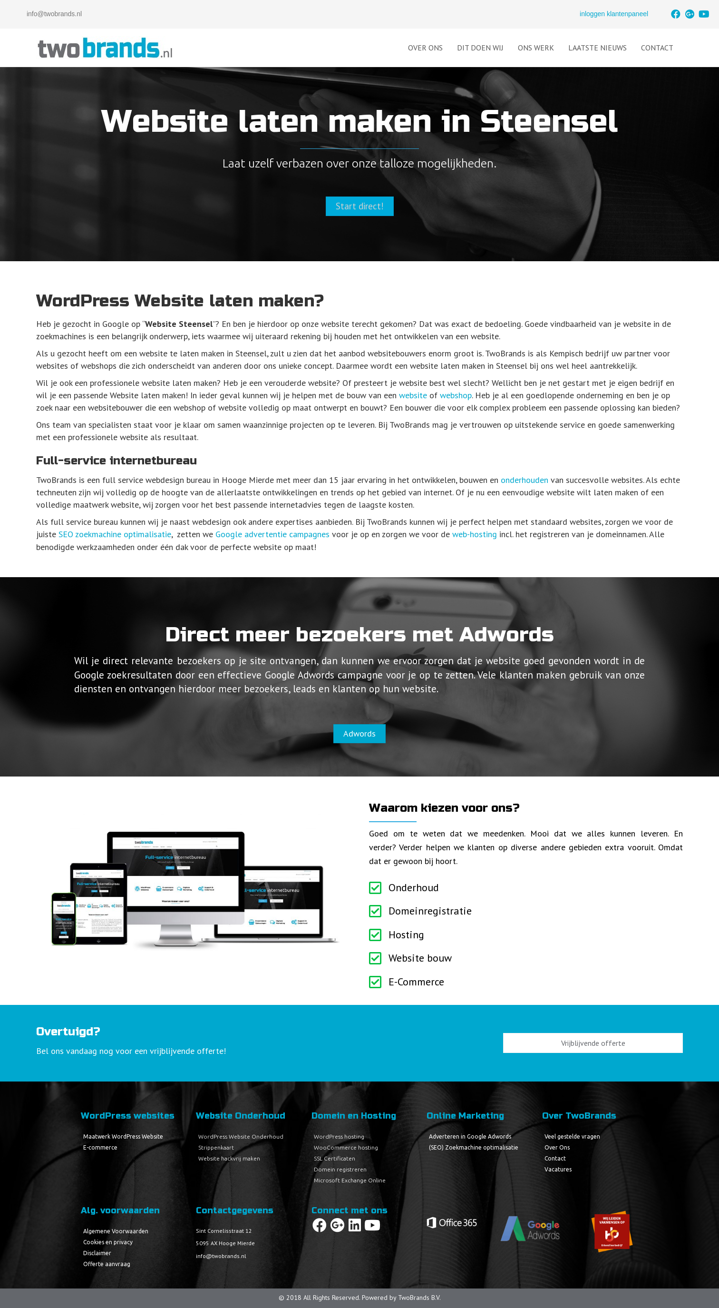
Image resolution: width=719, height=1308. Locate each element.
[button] (675, 14)
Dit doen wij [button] (480, 47)
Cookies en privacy (108, 1242)
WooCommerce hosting (346, 1147)
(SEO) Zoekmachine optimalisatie (473, 1147)
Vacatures (558, 1169)
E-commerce (100, 1147)
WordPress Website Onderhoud (240, 1136)
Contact (657, 47)
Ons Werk (536, 47)
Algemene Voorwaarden (115, 1231)
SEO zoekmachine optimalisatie (114, 534)
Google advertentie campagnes (272, 534)
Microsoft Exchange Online (350, 1180)
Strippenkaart (216, 1147)
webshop (456, 395)
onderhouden (524, 479)
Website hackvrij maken (229, 1158)
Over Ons (425, 47)
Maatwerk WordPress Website (123, 1136)
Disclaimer (97, 1253)
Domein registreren (340, 1169)
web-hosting (474, 534)
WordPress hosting (339, 1136)
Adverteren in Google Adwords (470, 1136)
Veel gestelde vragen (572, 1136)
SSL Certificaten (334, 1158)
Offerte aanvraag (106, 1264)
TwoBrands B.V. (419, 1297)
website (413, 395)
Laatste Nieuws (597, 47)
